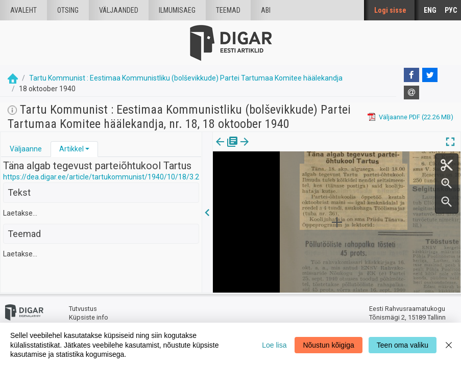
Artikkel (71, 149)
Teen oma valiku (402, 345)
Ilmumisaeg (177, 10)
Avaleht (23, 10)
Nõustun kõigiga (328, 345)
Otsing (68, 10)
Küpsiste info (88, 317)
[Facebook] (411, 75)
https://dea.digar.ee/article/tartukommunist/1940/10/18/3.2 (101, 177)
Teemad (228, 10)
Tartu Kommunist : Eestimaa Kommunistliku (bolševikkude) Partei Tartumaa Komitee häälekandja (186, 78)
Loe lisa (274, 345)
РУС (451, 10)
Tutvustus (83, 308)
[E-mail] (411, 93)
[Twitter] (430, 75)
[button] (87, 149)
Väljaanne (26, 149)
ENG (430, 10)
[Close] (449, 345)
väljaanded (118, 10)
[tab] (26, 149)
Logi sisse (390, 10)
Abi (266, 10)
